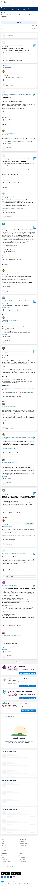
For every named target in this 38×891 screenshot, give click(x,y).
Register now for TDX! (8, 8)
